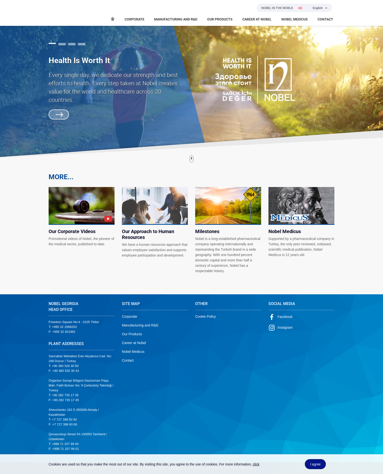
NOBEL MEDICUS (294, 19)
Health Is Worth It (79, 60)
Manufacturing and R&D (140, 325)
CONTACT (325, 19)
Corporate (129, 316)
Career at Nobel (134, 343)
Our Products (132, 334)
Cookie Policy (205, 316)
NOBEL (55, 13)
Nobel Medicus (133, 352)
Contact (128, 360)
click (256, 464)
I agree (315, 464)
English (318, 8)
